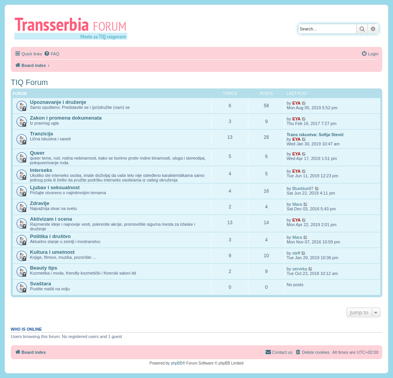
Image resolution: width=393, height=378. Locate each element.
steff (296, 253)
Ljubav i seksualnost (55, 187)
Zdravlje (40, 203)
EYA (296, 103)
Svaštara (40, 283)
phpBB (176, 363)
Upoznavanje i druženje (58, 102)
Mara (297, 204)
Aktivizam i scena (51, 219)
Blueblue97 (303, 188)
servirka (299, 268)
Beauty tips (43, 268)
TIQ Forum (29, 82)
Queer (37, 153)
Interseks (41, 170)
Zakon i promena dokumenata (66, 118)
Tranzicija (41, 134)
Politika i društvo (50, 236)
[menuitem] (51, 53)
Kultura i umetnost (52, 252)
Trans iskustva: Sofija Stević (315, 134)
